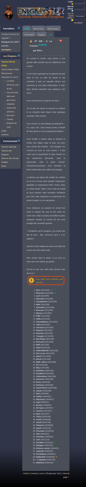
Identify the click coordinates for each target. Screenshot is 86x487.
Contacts (34, 473)
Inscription (78, 23)
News (3, 166)
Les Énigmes (10, 56)
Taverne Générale (8, 147)
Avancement (29, 35)
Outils (3, 131)
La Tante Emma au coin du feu (13, 85)
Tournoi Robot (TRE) (10, 69)
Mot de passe (70, 8)
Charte (26, 473)
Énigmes (41, 35)
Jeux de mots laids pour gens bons (12, 96)
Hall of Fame (38, 29)
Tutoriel (10, 119)
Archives (5, 135)
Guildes (4, 162)
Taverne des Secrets (10, 158)
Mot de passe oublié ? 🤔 (70, 17)
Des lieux (10, 115)
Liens (41, 473)
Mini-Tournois (53, 29)
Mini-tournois (6, 73)
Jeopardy (10, 104)
